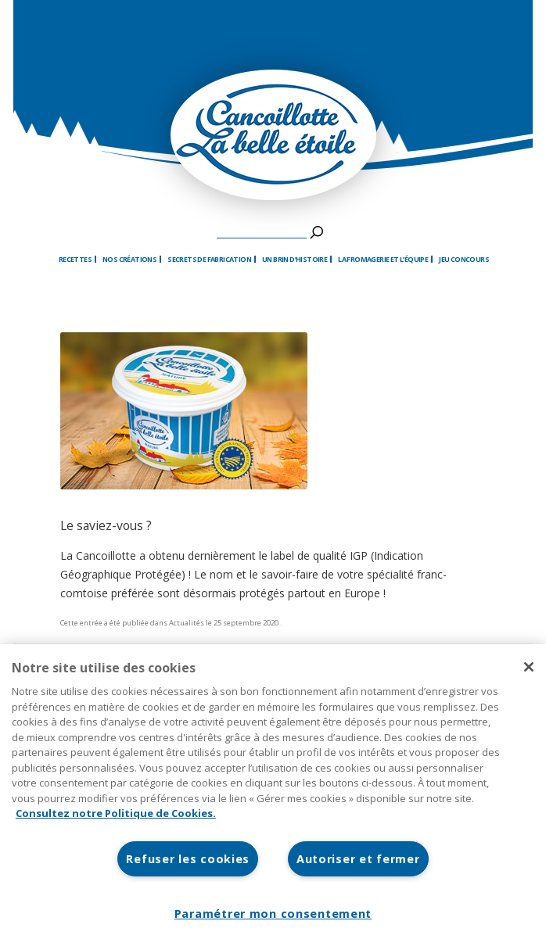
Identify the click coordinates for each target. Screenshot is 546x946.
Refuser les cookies (188, 858)
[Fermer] (529, 667)
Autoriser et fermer (358, 858)
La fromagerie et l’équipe (383, 259)
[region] (273, 795)
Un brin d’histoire (294, 259)
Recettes (75, 259)
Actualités (186, 623)
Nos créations (129, 259)
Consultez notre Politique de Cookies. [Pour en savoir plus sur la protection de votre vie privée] (116, 813)
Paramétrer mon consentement (273, 913)
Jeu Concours (464, 259)
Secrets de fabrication (209, 259)
